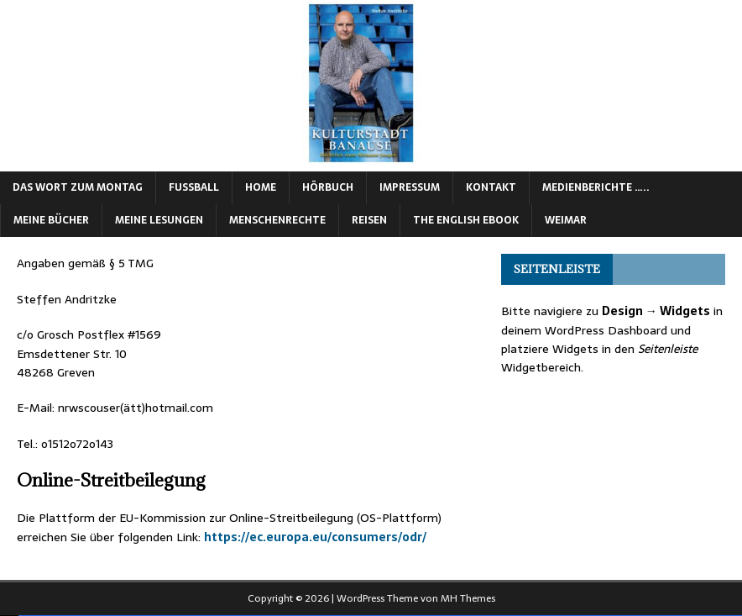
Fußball (194, 187)
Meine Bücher (51, 220)
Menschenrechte (277, 220)
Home (260, 187)
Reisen (369, 220)
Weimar (566, 220)
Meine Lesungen (159, 220)
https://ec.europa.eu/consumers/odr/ (315, 537)
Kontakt (491, 187)
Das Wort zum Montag (78, 187)
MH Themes (468, 598)
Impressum (409, 187)
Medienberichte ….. (596, 187)
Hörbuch (327, 187)
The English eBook (466, 220)
